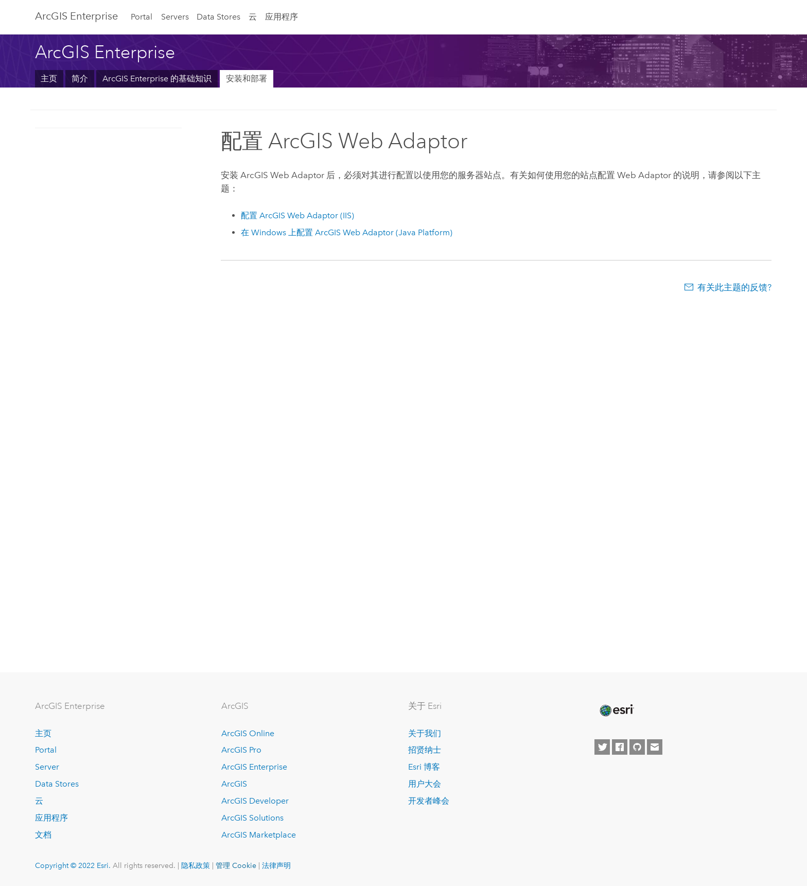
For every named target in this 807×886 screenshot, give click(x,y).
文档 (43, 835)
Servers (175, 17)
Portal (141, 17)
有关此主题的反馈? (734, 287)
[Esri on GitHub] (637, 747)
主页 (49, 78)
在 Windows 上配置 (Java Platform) (346, 232)
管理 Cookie (236, 865)
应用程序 (281, 17)
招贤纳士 (424, 750)
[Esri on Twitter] (602, 747)
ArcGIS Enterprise (76, 16)
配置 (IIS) (297, 215)
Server (47, 767)
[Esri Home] (616, 710)
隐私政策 (195, 865)
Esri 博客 (424, 767)
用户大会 (424, 784)
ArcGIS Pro (241, 750)
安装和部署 (246, 78)
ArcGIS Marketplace (258, 835)
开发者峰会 (428, 801)
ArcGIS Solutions (252, 818)
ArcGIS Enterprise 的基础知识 (157, 78)
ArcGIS (234, 784)
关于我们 (424, 733)
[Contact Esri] (654, 747)
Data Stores (218, 17)
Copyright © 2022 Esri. (73, 865)
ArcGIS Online (247, 733)
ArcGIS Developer (255, 801)
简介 (80, 78)
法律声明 (276, 865)
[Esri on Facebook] (619, 747)
